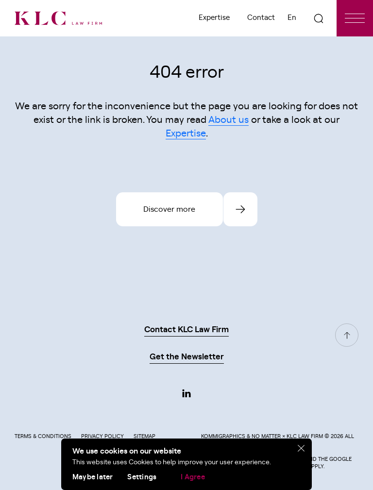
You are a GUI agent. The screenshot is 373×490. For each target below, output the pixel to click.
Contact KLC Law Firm (186, 329)
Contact (261, 17)
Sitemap (144, 436)
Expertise (214, 17)
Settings (141, 477)
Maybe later (92, 477)
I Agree (193, 477)
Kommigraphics (223, 436)
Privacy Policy (102, 436)
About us (228, 120)
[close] (301, 448)
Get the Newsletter (187, 357)
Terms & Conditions (43, 436)
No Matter (266, 436)
